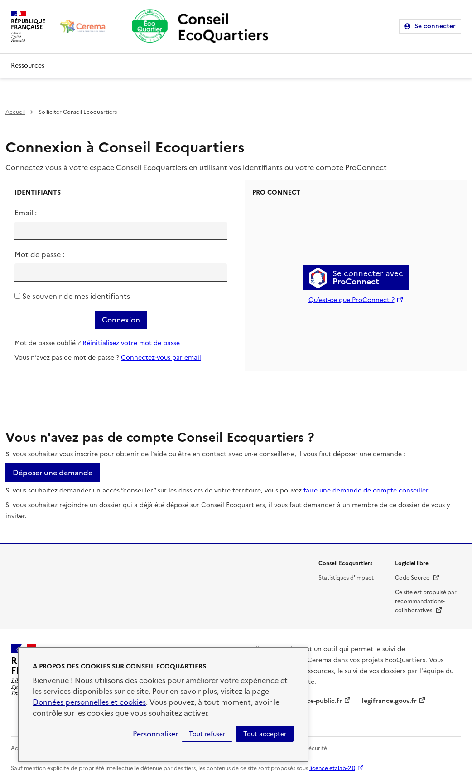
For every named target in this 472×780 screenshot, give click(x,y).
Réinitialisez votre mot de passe (131, 343)
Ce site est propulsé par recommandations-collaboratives (426, 601)
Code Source (417, 578)
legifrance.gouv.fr (389, 701)
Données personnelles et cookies (89, 702)
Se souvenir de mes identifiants (76, 296)
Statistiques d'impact (346, 578)
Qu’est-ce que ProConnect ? (351, 300)
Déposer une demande (52, 472)
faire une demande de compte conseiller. (366, 490)
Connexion (121, 319)
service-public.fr (317, 701)
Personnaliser (155, 733)
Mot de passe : (39, 254)
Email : (25, 212)
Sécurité (316, 748)
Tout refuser (207, 733)
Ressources (27, 65)
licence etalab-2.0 (332, 768)
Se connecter (435, 26)
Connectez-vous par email (161, 357)
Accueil (15, 112)
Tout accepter (264, 733)
